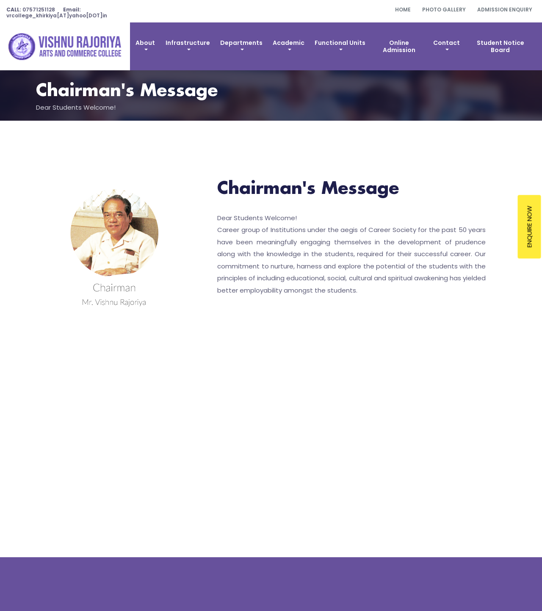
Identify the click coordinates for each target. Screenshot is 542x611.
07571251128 (30, 9)
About (145, 43)
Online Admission (399, 46)
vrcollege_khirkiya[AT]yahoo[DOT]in (56, 12)
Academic (288, 43)
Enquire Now (529, 227)
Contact (446, 43)
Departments (241, 43)
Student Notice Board (500, 46)
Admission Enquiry (504, 9)
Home (403, 9)
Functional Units (340, 43)
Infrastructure (188, 43)
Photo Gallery (444, 9)
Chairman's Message (127, 91)
